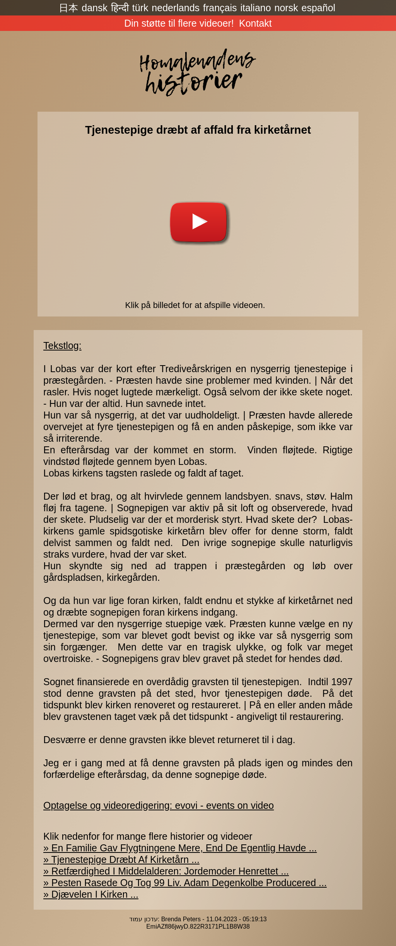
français (220, 7)
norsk (286, 7)
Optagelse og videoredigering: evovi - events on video (158, 805)
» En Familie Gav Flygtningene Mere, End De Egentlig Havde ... (180, 847)
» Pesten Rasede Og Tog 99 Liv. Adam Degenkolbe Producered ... (185, 882)
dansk (95, 7)
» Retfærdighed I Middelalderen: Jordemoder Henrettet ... (166, 871)
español (319, 7)
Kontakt (255, 23)
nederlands (176, 7)
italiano (255, 7)
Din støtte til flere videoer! (179, 23)
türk (140, 7)
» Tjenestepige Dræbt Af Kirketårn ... (121, 859)
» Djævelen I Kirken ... (90, 894)
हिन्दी (120, 7)
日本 (68, 7)
